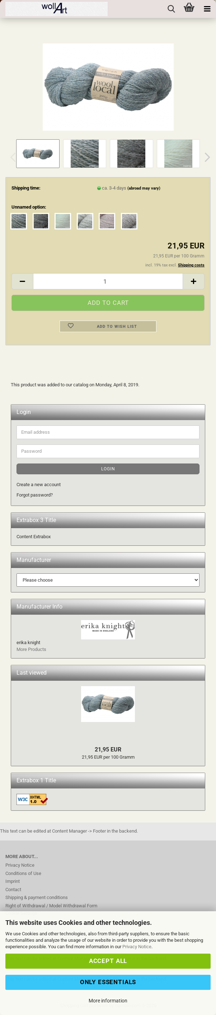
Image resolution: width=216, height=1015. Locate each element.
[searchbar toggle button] (171, 9)
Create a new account (39, 484)
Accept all (108, 960)
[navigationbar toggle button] (207, 9)
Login (108, 468)
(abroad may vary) (143, 188)
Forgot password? (35, 495)
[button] (205, 157)
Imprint (12, 881)
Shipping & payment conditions (36, 897)
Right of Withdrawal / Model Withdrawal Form (51, 905)
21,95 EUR (108, 749)
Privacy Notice (136, 946)
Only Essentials (108, 982)
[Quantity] (108, 281)
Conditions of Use (23, 873)
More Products (31, 649)
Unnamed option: (28, 207)
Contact (13, 889)
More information (108, 1001)
